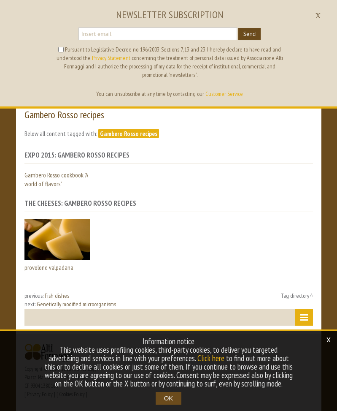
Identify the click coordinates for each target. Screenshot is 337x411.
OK (168, 398)
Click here (210, 358)
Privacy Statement (111, 58)
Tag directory (295, 295)
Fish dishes (57, 295)
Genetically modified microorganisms (76, 304)
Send (249, 34)
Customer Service (224, 94)
